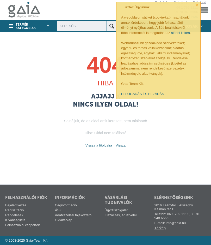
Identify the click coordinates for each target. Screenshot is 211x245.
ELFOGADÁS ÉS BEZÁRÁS (142, 94)
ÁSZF (59, 210)
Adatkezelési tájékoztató (73, 215)
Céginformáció (66, 205)
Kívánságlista (15, 220)
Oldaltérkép (63, 220)
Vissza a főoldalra (98, 145)
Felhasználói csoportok (22, 225)
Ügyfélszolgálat (116, 210)
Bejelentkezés (15, 205)
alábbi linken (180, 33)
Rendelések (14, 215)
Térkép (160, 228)
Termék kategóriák (26, 26)
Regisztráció (14, 210)
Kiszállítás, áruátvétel (121, 215)
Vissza (121, 145)
